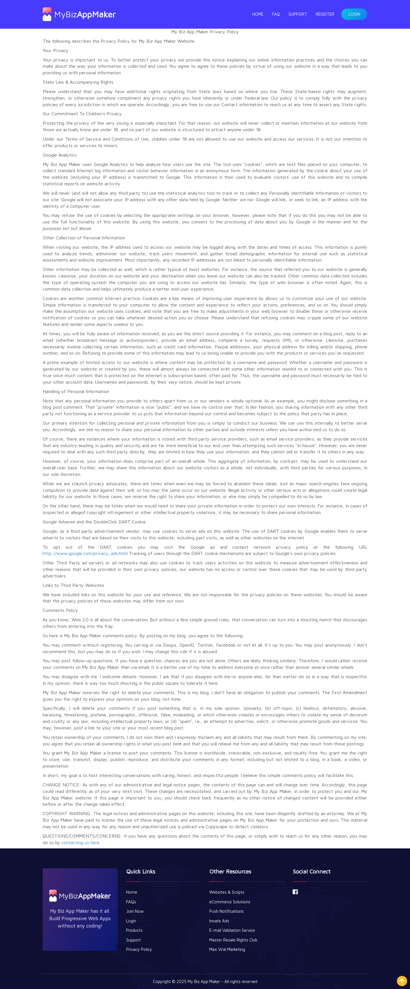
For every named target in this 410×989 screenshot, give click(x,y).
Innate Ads (219, 920)
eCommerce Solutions (229, 901)
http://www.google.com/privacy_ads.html (85, 553)
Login (354, 14)
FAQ (276, 14)
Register (325, 14)
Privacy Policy (139, 949)
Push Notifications (226, 911)
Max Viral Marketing (227, 949)
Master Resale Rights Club (233, 939)
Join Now (135, 911)
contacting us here (80, 842)
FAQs (131, 901)
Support (297, 14)
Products (134, 930)
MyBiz (79, 14)
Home (257, 14)
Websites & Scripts (226, 892)
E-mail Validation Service (232, 930)
